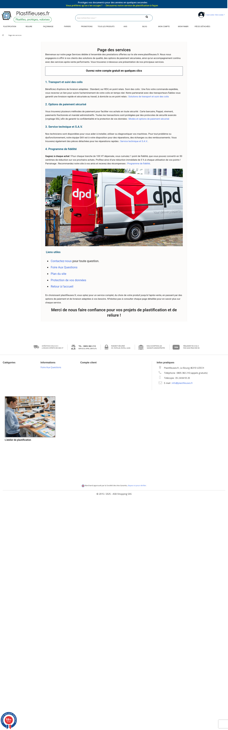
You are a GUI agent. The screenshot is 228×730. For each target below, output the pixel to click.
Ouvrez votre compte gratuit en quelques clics (114, 70)
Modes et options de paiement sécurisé (149, 118)
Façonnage (48, 26)
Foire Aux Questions (64, 267)
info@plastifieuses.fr (182, 383)
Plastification (9, 26)
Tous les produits (106, 26)
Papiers (67, 26)
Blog (144, 26)
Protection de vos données (68, 280)
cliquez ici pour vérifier (137, 485)
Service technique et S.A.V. (134, 141)
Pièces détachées (202, 26)
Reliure (29, 26)
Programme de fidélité (138, 163)
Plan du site (58, 273)
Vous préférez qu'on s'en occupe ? (112, 5)
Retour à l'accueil (62, 286)
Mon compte (164, 26)
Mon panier (183, 26)
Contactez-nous (61, 261)
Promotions (87, 26)
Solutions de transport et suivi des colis (148, 96)
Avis (125, 26)
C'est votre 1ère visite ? (211, 15)
